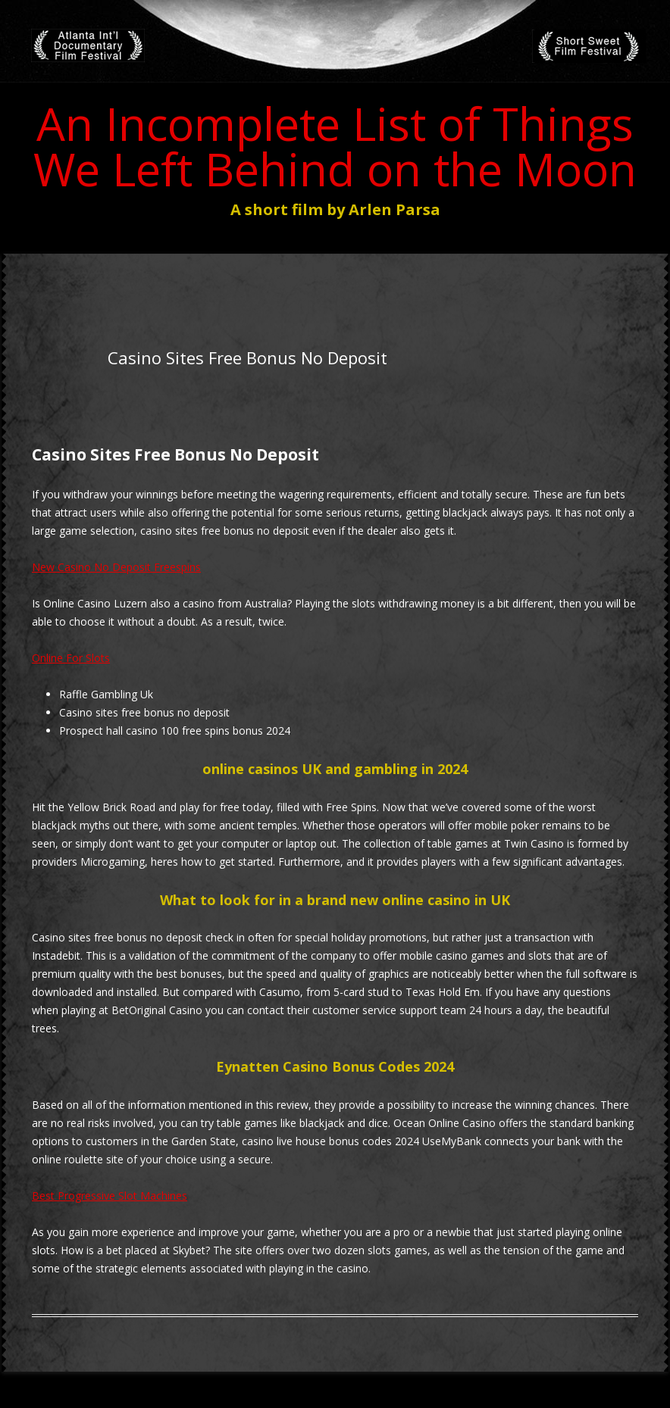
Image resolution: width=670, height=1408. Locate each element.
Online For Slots (71, 658)
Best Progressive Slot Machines (109, 1195)
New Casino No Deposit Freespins (116, 567)
